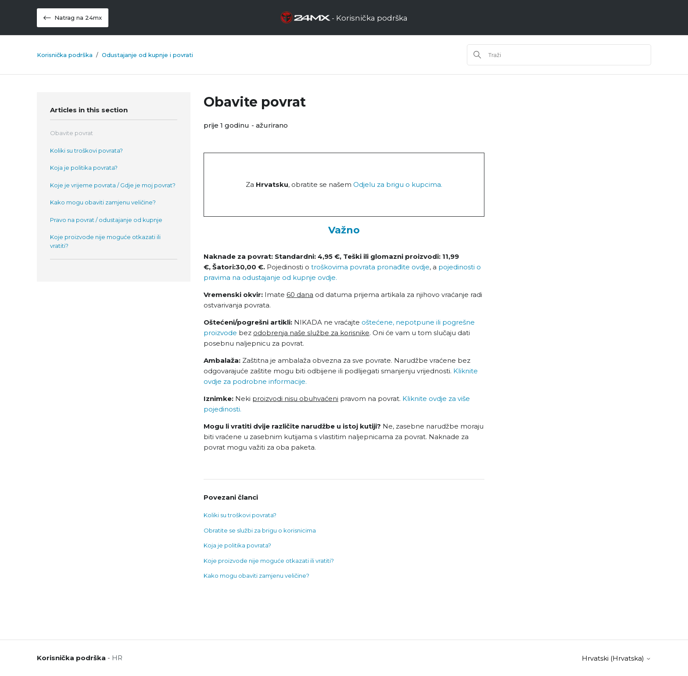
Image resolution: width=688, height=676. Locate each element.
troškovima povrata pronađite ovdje (369, 267)
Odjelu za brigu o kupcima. (397, 184)
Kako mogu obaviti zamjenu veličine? (103, 202)
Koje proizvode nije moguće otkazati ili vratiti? (105, 241)
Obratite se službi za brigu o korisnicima (260, 530)
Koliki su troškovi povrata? (86, 150)
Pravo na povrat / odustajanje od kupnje (106, 219)
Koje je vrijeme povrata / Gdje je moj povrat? (113, 185)
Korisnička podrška (65, 54)
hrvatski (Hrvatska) (616, 658)
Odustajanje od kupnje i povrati (147, 54)
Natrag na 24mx (72, 17)
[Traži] (559, 54)
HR (117, 658)
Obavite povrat (71, 132)
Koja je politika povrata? (84, 167)
